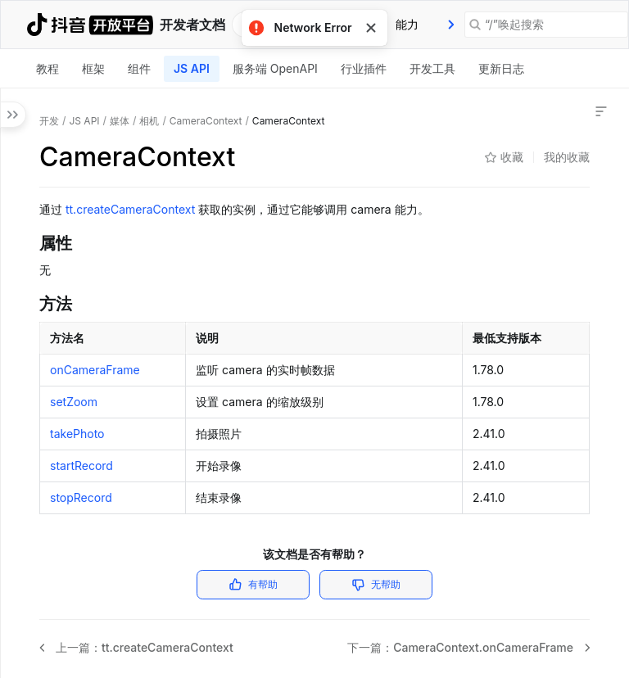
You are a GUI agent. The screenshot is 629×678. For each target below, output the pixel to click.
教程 (47, 68)
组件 (139, 68)
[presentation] (451, 24)
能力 (407, 24)
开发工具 (432, 68)
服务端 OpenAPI (275, 68)
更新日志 (501, 68)
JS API (192, 68)
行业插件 (364, 68)
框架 (93, 68)
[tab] (407, 24)
